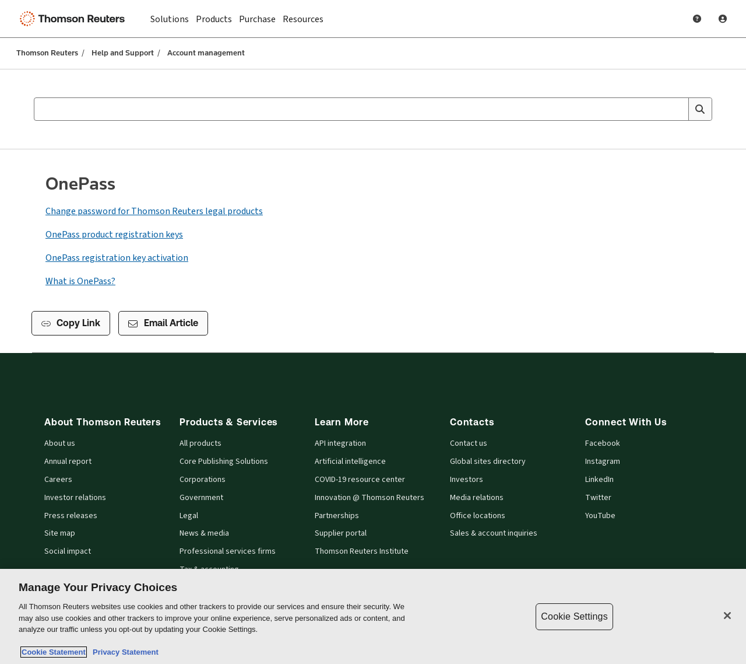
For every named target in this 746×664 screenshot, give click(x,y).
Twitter (598, 497)
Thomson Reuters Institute (362, 551)
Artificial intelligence (350, 461)
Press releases (70, 516)
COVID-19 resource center (360, 479)
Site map (59, 533)
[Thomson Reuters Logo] (75, 18)
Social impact (67, 551)
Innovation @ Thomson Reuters (369, 497)
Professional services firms (228, 551)
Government (201, 497)
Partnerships (337, 516)
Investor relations (75, 497)
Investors (466, 479)
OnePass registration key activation (116, 257)
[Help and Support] (697, 18)
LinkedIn (599, 479)
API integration (340, 443)
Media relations (477, 497)
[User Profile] (722, 18)
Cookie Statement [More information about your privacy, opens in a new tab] (54, 652)
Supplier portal (341, 533)
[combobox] (373, 109)
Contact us (468, 443)
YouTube (600, 516)
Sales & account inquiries (493, 533)
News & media (204, 533)
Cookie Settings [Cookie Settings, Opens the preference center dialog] (574, 616)
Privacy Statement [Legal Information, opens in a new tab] (124, 652)
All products (200, 443)
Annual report (68, 461)
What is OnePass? (80, 281)
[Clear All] (677, 109)
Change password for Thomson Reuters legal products (154, 211)
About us (59, 443)
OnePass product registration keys (114, 234)
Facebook (602, 443)
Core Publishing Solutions (224, 461)
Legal (189, 516)
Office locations (477, 516)
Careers (58, 479)
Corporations (203, 479)
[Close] (727, 615)
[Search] (700, 109)
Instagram (602, 461)
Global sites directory (488, 461)
